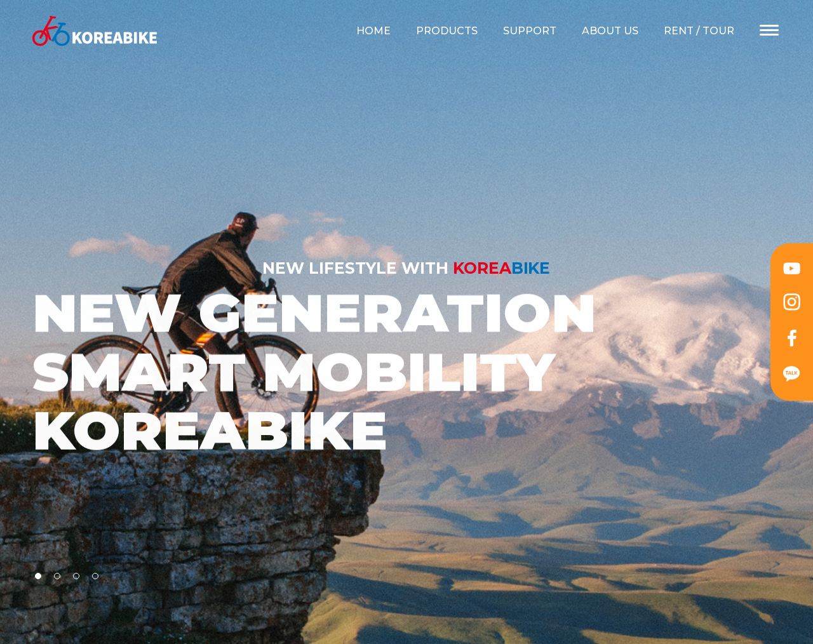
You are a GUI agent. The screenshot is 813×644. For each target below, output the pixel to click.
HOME (373, 31)
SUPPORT (529, 31)
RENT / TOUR (699, 31)
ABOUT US (610, 31)
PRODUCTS (447, 31)
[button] (38, 576)
